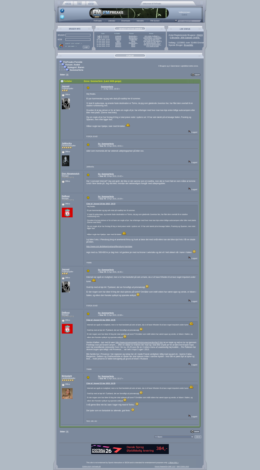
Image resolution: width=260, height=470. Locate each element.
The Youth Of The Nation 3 (152, 41)
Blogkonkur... (133, 36)
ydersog (118, 39)
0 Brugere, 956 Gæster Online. (185, 37)
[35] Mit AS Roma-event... (152, 44)
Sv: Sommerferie (106, 144)
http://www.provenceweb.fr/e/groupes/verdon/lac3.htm (139, 342)
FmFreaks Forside (72, 62)
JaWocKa (67, 143)
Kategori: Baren (76, 67)
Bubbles (118, 43)
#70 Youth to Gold (152, 46)
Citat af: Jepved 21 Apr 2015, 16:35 (100, 320)
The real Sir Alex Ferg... (152, 39)
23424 (199, 35)
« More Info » (173, 463)
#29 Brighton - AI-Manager (152, 38)
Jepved (65, 86)
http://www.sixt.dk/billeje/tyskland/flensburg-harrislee (109, 246)
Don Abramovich (70, 173)
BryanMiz (188, 45)
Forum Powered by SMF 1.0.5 (165, 466)
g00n (118, 41)
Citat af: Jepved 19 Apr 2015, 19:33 (100, 204)
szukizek (118, 36)
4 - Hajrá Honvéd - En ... (152, 43)
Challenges (133, 39)
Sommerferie (76, 70)
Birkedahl (67, 376)
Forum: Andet (72, 64)
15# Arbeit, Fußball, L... (152, 36)
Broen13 (118, 38)
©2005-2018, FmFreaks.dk (91, 466)
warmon (118, 44)
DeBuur (66, 196)
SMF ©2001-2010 (183, 466)
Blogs (133, 41)
